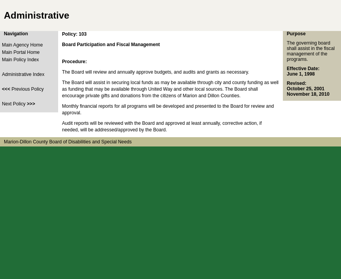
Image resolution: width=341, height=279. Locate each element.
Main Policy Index (20, 59)
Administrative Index (23, 74)
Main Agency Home (22, 45)
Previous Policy (23, 89)
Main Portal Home (21, 52)
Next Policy (18, 104)
